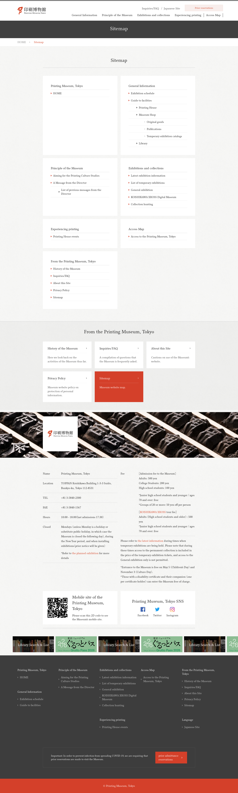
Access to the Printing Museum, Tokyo (156, 679)
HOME (21, 42)
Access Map (213, 15)
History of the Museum (198, 681)
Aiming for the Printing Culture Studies (74, 679)
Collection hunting (113, 705)
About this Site (193, 693)
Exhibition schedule (31, 699)
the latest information (150, 541)
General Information (84, 15)
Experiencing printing (188, 15)
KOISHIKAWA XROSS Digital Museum (119, 697)
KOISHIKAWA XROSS (153, 512)
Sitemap (189, 705)
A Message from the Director (77, 687)
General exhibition (113, 689)
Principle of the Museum (117, 15)
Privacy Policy (192, 699)
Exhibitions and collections (153, 15)
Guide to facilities (30, 705)
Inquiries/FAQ (192, 687)
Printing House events (115, 727)
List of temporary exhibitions (119, 683)
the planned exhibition (85, 553)
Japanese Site (192, 727)
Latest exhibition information (119, 677)
